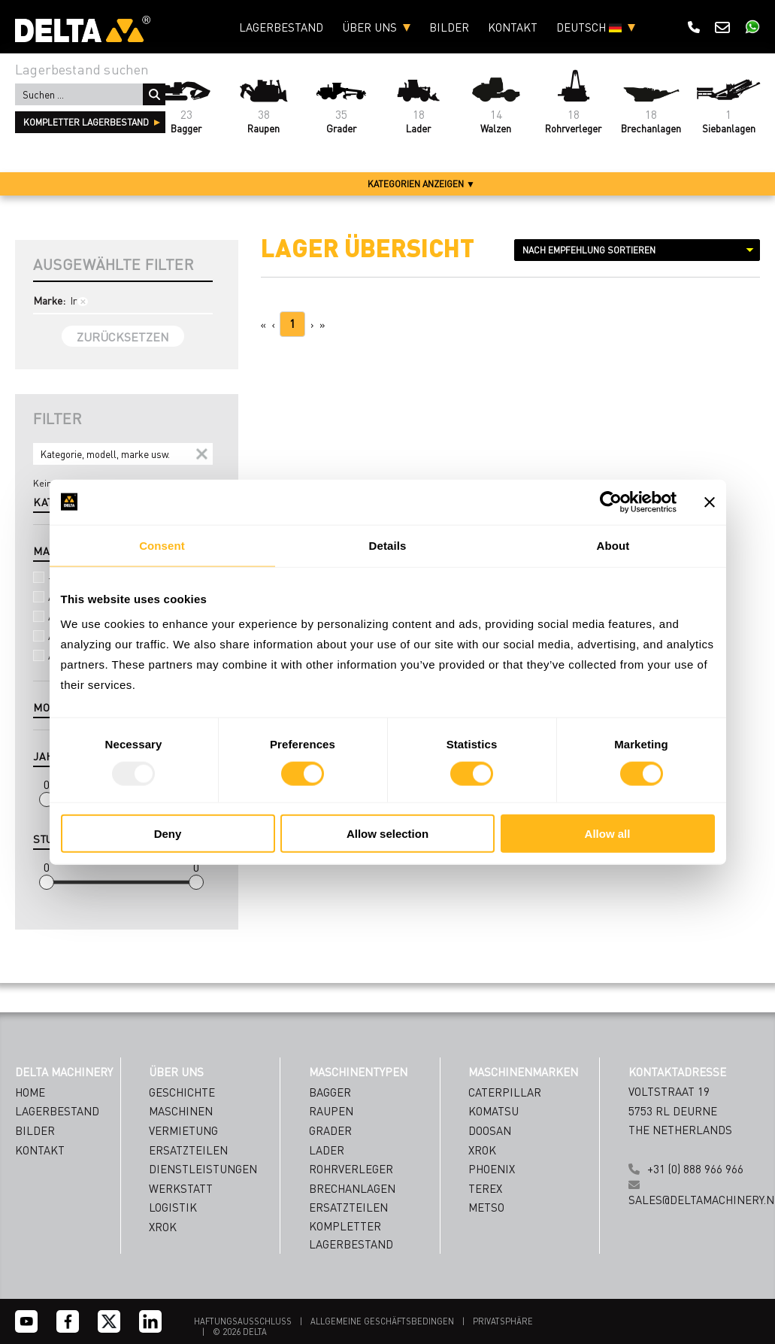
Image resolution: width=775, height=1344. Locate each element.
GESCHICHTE (182, 1092)
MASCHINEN (181, 1110)
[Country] (514, 1255)
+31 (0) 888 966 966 (695, 1168)
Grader (330, 1130)
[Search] (123, 454)
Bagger (330, 1092)
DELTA (255, 1332)
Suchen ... (154, 94)
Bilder (449, 27)
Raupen (331, 1110)
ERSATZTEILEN (188, 1149)
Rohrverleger (351, 1168)
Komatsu (493, 1110)
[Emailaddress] (514, 1225)
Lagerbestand (281, 27)
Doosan (489, 1130)
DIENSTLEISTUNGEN (203, 1168)
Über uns (369, 27)
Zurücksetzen (123, 336)
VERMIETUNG (183, 1130)
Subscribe (514, 1292)
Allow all (608, 833)
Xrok (482, 1149)
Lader (326, 1149)
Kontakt (512, 27)
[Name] (514, 1195)
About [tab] (613, 545)
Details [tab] (388, 545)
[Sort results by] (637, 250)
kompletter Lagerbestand (86, 122)
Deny (168, 833)
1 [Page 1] (292, 323)
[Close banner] (709, 501)
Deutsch (589, 27)
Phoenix (491, 1168)
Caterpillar (504, 1092)
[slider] (46, 799)
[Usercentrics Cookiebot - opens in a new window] (611, 501)
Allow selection (387, 833)
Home (30, 1092)
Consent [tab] (162, 545)
